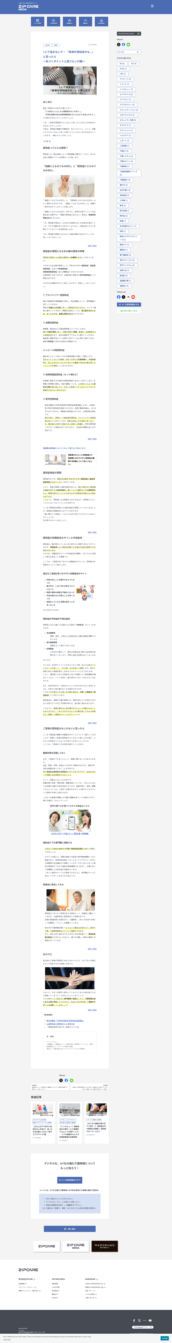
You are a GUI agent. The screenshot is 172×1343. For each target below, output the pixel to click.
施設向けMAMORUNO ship (95, 1287)
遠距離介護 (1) (125, 281)
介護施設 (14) (125, 180)
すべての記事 (37, 21)
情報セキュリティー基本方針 (29, 1291)
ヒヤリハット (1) (126, 130)
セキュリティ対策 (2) (128, 120)
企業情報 (23, 1284)
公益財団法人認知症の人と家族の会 (61, 1024)
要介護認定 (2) (125, 255)
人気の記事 (56, 1287)
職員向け (85, 21)
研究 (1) (123, 231)
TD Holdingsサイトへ (141, 1327)
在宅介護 (47, 45)
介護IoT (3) (124, 151)
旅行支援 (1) (124, 211)
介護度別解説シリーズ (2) (128, 173)
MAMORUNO (91, 1279)
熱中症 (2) (124, 216)
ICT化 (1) (123, 69)
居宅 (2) (123, 206)
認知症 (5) (124, 276)
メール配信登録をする (129, 305)
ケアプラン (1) (125, 100)
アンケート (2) (125, 79)
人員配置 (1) (124, 146)
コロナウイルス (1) (127, 115)
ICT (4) (133, 64)
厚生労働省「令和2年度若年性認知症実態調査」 (65, 1021)
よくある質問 (90, 1294)
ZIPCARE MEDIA (58, 1279)
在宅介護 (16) (125, 190)
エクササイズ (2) (126, 94)
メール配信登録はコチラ (70, 1180)
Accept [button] (164, 1338)
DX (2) (122, 64)
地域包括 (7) (124, 195)
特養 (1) (123, 221)
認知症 (55, 45)
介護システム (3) (126, 156)
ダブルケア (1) (125, 125)
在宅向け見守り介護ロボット (70, 822)
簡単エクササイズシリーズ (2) (128, 238)
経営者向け (69, 21)
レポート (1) (124, 141)
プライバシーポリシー (27, 1287)
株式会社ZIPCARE (27, 1279)
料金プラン (90, 1291)
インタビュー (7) (126, 89)
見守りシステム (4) (127, 265)
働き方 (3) (124, 185)
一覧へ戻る (69, 1229)
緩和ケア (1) (124, 245)
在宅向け (55, 1298)
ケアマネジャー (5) (127, 105)
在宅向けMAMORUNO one (95, 1284)
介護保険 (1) (124, 166)
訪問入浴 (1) (124, 270)
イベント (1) (124, 84)
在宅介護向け (101, 21)
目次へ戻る (92, 246)
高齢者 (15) (124, 286)
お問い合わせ (90, 1298)
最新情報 (55, 1284)
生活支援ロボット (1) (128, 226)
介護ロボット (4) (126, 161)
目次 (47, 141)
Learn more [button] (7, 1339)
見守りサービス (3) (127, 260)
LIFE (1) (123, 74)
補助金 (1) (124, 250)
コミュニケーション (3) (129, 110)
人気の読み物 (53, 21)
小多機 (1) (124, 200)
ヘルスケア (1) (125, 135)
